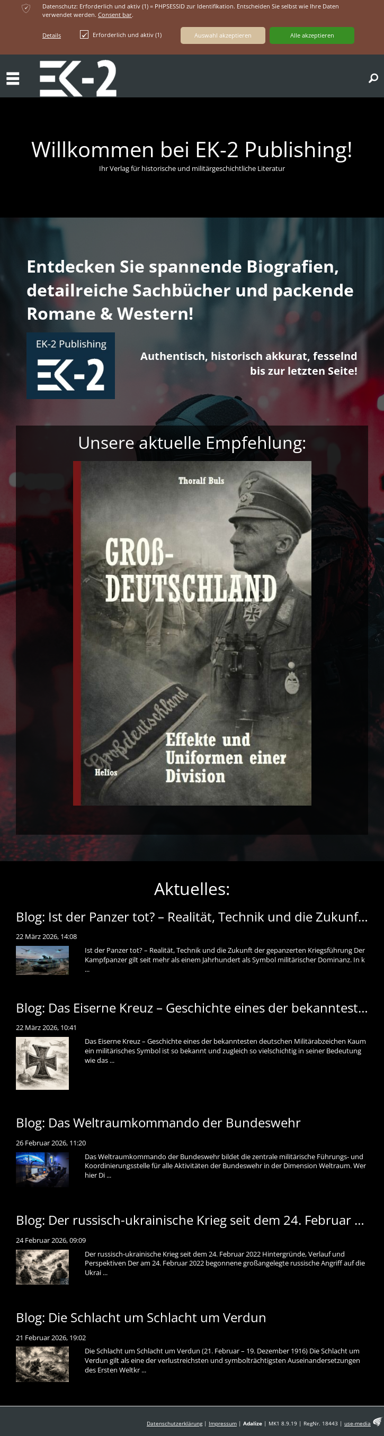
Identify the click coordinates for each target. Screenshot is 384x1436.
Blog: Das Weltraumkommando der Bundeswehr (158, 1122)
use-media (357, 1423)
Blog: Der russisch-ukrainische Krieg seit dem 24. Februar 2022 (200, 1220)
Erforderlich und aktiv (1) (121, 34)
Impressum (223, 1423)
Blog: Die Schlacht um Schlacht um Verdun (141, 1317)
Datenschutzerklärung (174, 1423)
